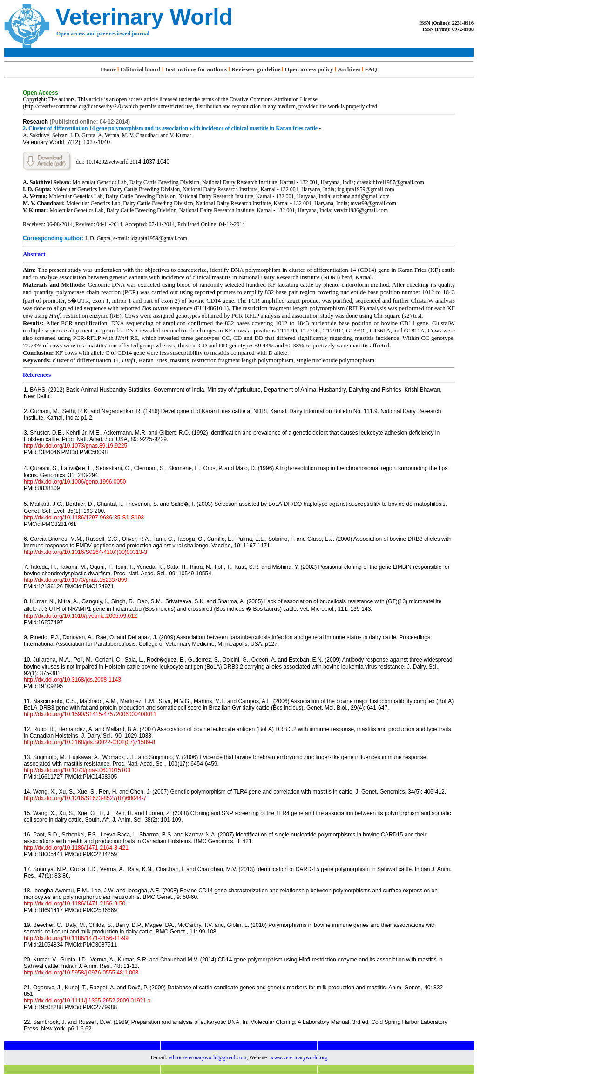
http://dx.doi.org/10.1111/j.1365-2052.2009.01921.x (87, 1000)
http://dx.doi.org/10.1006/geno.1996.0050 (75, 481)
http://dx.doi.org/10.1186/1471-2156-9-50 (74, 903)
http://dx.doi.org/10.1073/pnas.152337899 (75, 580)
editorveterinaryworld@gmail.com (208, 1057)
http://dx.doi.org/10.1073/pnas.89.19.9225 (75, 445)
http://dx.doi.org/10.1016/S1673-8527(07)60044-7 (85, 798)
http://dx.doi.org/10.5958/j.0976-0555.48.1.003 (81, 972)
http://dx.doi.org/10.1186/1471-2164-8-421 (76, 847)
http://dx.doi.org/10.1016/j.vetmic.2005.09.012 (80, 616)
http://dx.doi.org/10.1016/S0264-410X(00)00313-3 (85, 552)
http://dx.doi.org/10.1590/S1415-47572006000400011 (90, 714)
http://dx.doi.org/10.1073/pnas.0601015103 (77, 770)
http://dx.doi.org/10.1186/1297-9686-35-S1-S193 (84, 517)
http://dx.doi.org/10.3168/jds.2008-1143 (72, 680)
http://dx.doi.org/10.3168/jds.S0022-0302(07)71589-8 (89, 742)
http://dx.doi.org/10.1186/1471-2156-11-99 (76, 938)
